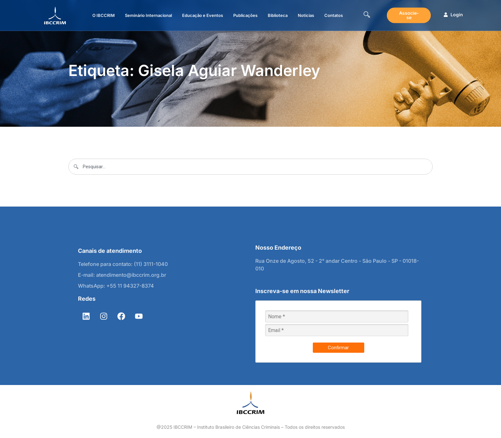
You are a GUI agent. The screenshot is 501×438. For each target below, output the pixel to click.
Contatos (333, 15)
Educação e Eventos (202, 15)
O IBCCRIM (103, 15)
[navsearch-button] (366, 15)
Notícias (306, 15)
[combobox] (250, 167)
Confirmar (338, 348)
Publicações (245, 15)
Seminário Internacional (148, 15)
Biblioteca (278, 15)
